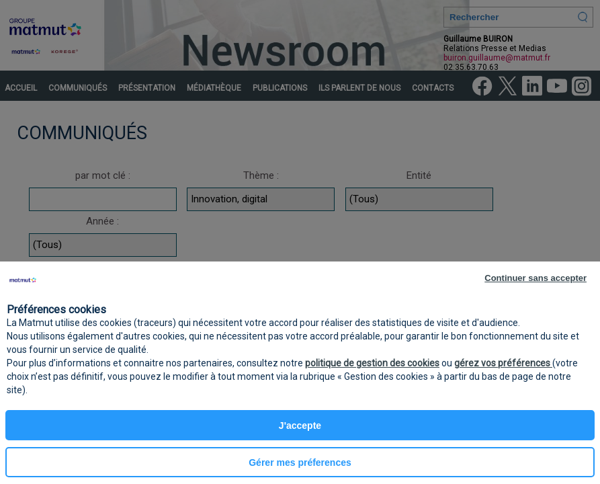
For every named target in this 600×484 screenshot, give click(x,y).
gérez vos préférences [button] (503, 363)
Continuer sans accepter (535, 278)
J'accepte (300, 425)
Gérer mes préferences (300, 462)
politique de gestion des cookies (372, 363)
